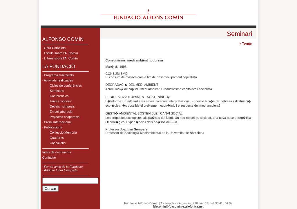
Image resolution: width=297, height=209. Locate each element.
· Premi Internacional (57, 122)
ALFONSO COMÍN (63, 39)
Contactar (49, 157)
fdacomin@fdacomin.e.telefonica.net (178, 206)
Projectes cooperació (65, 117)
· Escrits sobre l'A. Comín (60, 53)
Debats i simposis (62, 106)
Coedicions (58, 143)
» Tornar (246, 43)
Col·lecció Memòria (63, 132)
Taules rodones (61, 101)
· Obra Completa (54, 48)
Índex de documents (56, 152)
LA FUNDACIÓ (58, 66)
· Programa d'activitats (58, 75)
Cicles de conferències (66, 85)
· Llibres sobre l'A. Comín (60, 58)
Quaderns (57, 137)
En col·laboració (61, 111)
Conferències (59, 96)
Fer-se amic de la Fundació (63, 166)
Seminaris (57, 90)
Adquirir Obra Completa (61, 170)
